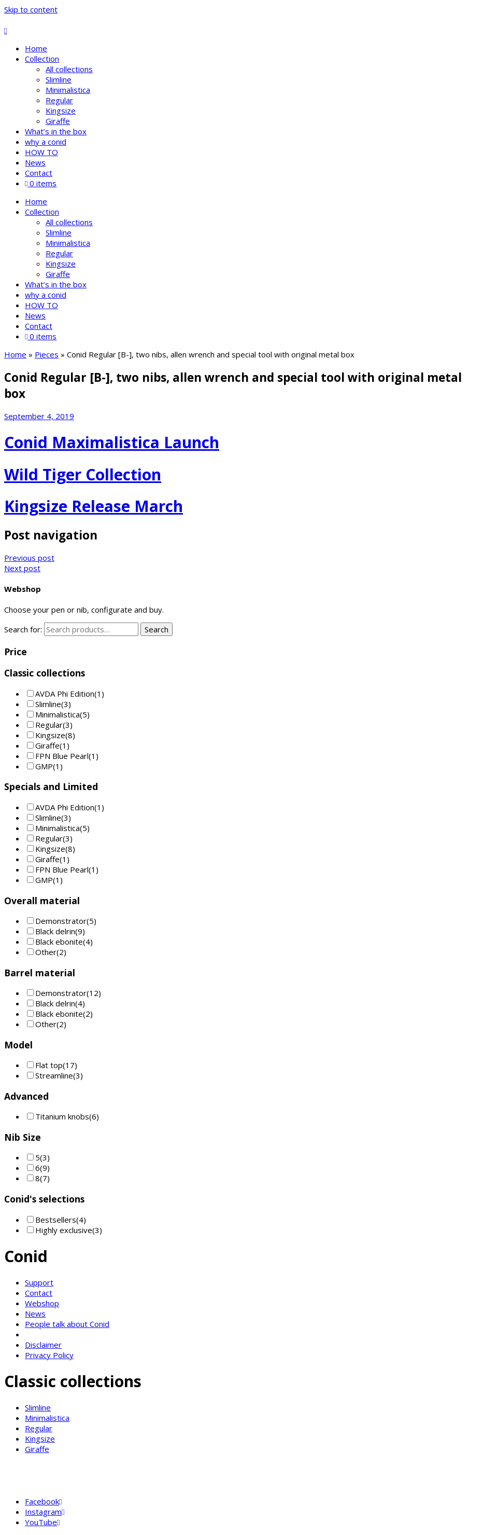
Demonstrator (61, 921)
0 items (40, 183)
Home (36, 48)
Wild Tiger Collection (82, 474)
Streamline (54, 1075)
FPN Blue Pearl (62, 756)
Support (39, 1282)
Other (45, 952)
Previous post (29, 557)
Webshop (42, 1303)
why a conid (45, 141)
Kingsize (61, 110)
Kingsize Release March (93, 506)
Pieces (47, 354)
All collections (69, 69)
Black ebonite (59, 941)
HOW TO (41, 152)
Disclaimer (43, 1344)
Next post (22, 568)
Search (156, 629)
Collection (42, 58)
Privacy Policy (49, 1355)
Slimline (59, 79)
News (35, 162)
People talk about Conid (67, 1324)
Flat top (49, 1065)
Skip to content (31, 9)
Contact (38, 173)
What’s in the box (56, 131)
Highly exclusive (63, 1230)
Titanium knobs (62, 1116)
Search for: (23, 629)
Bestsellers (55, 1219)
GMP (44, 766)
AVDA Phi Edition (64, 693)
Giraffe (58, 121)
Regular (59, 100)
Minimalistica (68, 90)
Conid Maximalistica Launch (111, 442)
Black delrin (55, 931)
